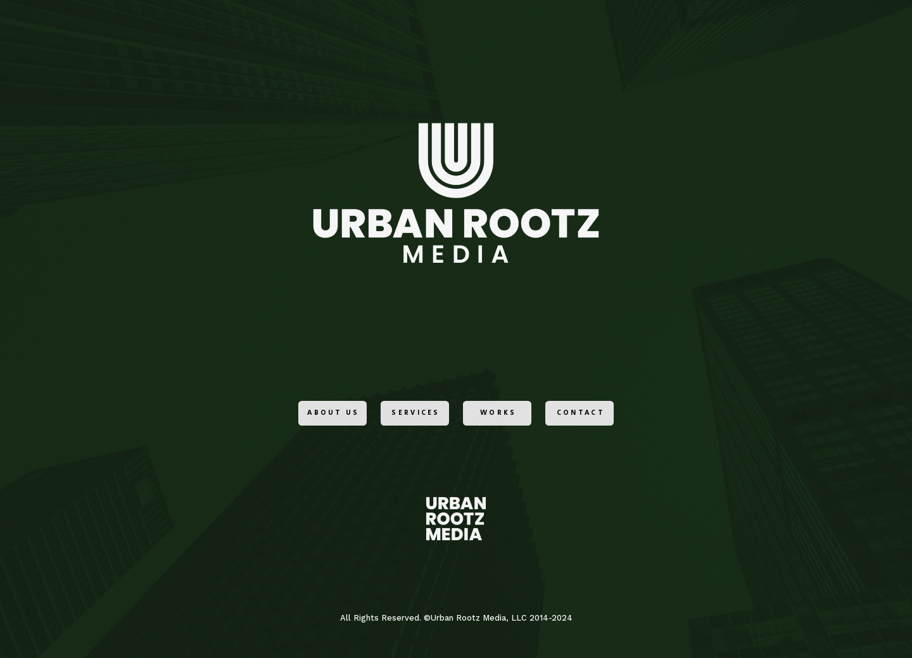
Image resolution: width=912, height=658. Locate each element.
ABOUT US (333, 414)
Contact (581, 414)
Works (498, 414)
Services (415, 414)
